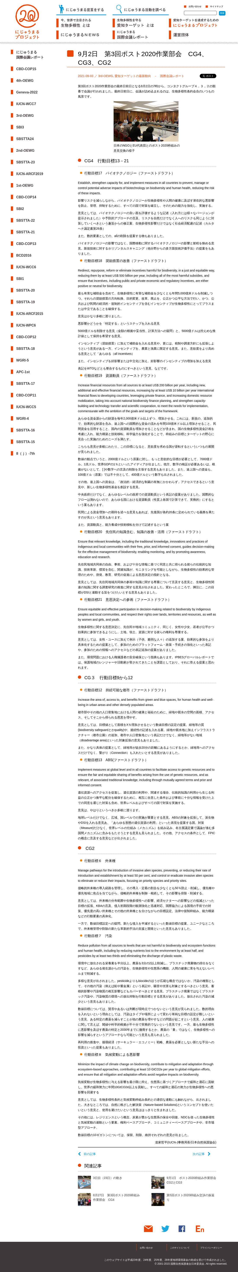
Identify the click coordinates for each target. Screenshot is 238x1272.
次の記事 (202, 1154)
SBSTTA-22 (25, 220)
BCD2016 (23, 255)
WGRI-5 (22, 360)
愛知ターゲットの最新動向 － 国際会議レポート (149, 76)
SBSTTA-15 (25, 442)
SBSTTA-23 (25, 162)
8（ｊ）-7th (25, 453)
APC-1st (23, 372)
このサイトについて (180, 1248)
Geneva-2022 (27, 92)
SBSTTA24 (25, 139)
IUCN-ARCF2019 (29, 174)
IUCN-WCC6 (26, 267)
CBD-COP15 (26, 69)
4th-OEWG (25, 80)
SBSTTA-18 (25, 348)
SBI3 (20, 127)
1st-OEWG (24, 185)
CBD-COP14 (26, 197)
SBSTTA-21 (25, 232)
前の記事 (87, 1154)
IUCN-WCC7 (26, 104)
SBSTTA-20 (25, 290)
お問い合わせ (146, 1248)
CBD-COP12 (26, 337)
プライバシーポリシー (211, 1248)
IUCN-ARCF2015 (29, 314)
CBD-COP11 (26, 395)
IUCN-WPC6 (26, 325)
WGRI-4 (22, 418)
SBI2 (20, 209)
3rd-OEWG (25, 115)
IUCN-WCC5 (26, 407)
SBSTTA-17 (25, 383)
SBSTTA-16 (25, 430)
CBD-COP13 (26, 244)
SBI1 (20, 279)
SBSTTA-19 (25, 302)
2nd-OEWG (25, 150)
